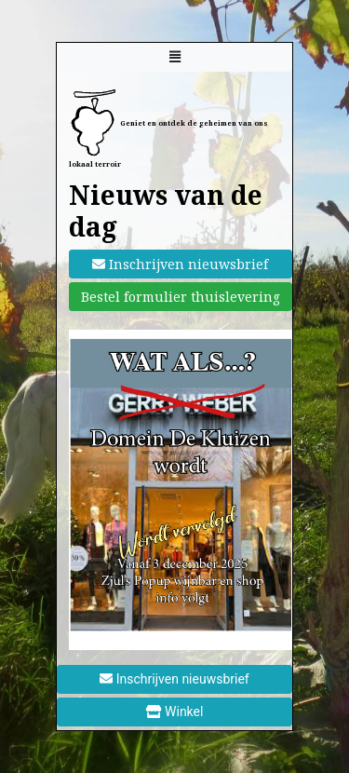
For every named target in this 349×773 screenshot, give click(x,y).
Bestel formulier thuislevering (180, 296)
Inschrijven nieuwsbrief (180, 264)
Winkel (175, 711)
